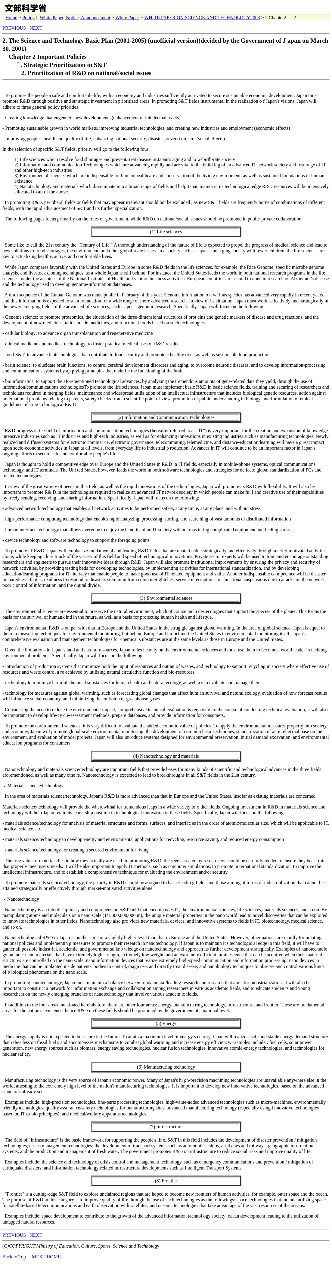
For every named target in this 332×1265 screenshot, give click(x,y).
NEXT (35, 28)
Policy (28, 17)
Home (11, 17)
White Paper (127, 17)
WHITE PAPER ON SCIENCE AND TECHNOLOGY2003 (202, 17)
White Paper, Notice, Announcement (75, 17)
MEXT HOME (46, 1256)
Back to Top (14, 1256)
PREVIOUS (14, 28)
